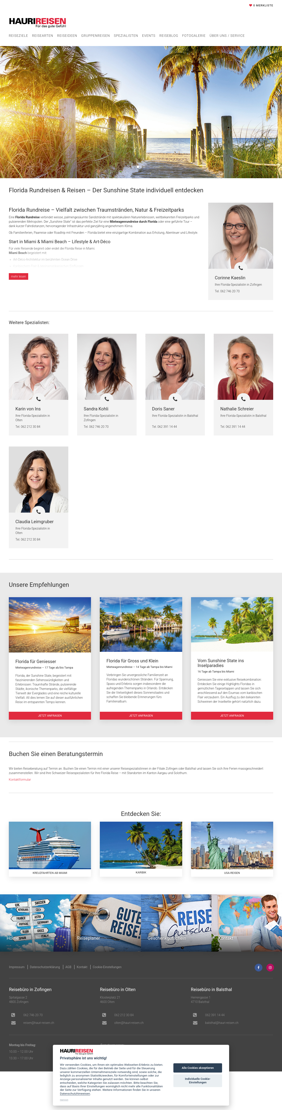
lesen (18, 276)
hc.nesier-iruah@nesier (38, 1036)
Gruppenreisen (95, 36)
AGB (68, 980)
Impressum (16, 980)
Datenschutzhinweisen (75, 1093)
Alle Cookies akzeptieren (198, 1067)
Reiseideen (67, 36)
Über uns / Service (227, 36)
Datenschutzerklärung (45, 980)
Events (149, 36)
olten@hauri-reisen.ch (129, 1036)
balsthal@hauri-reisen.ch (221, 1036)
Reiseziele (18, 36)
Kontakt (82, 980)
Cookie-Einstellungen (107, 980)
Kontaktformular (20, 786)
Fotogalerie (194, 36)
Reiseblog (168, 36)
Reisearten (42, 36)
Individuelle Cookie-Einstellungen (197, 1080)
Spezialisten (126, 36)
